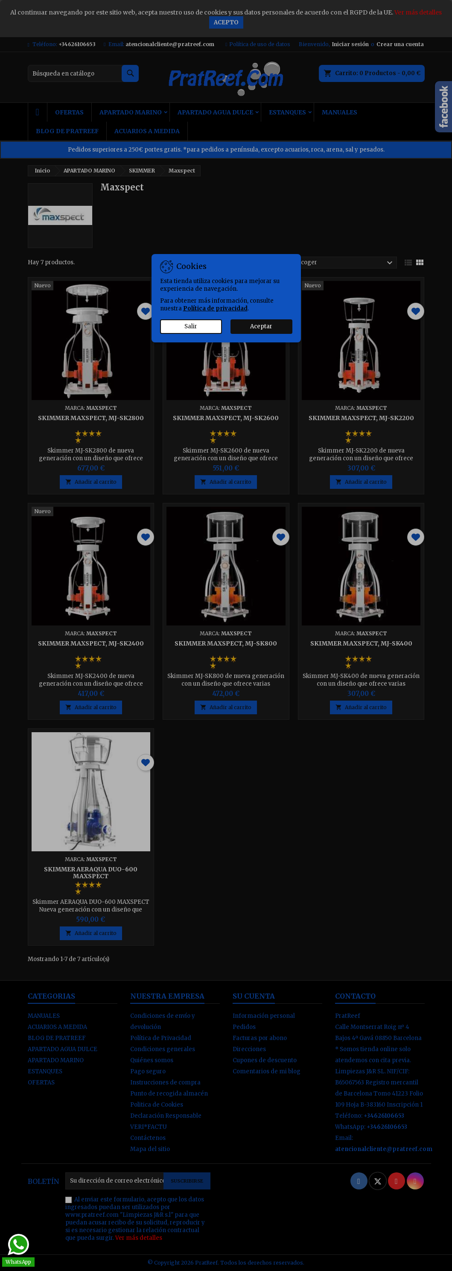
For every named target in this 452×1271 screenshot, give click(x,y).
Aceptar (261, 326)
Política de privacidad (215, 308)
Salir (190, 326)
